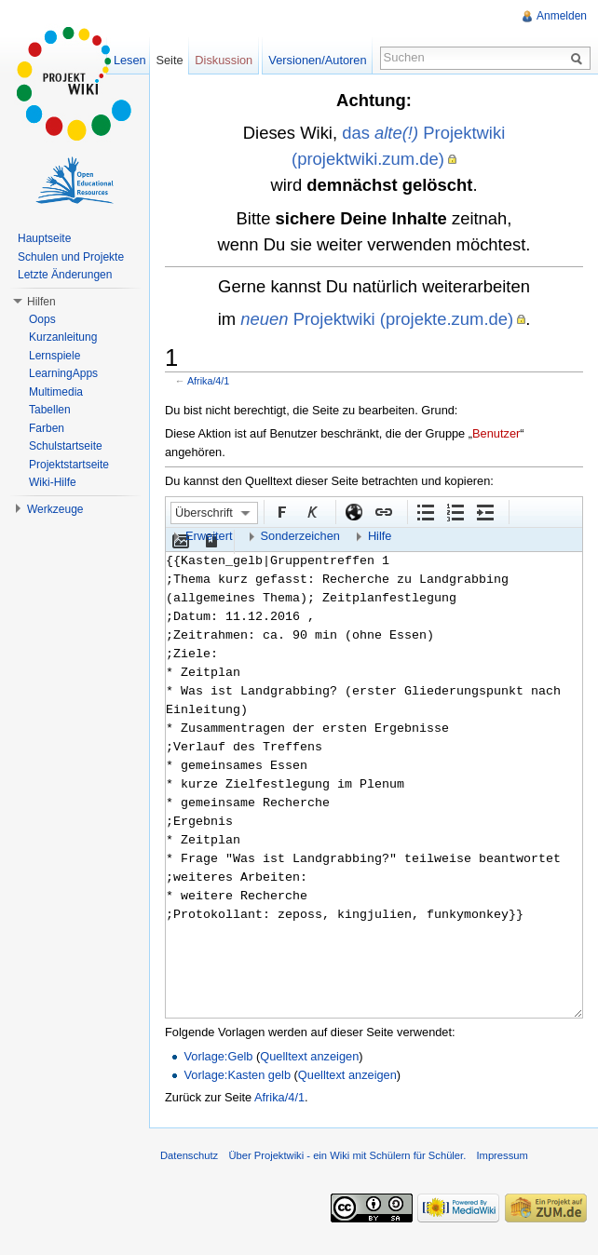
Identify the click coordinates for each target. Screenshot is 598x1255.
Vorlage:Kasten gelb (237, 1075)
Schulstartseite (65, 445)
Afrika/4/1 (208, 380)
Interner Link (383, 511)
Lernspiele (54, 355)
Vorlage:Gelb (217, 1056)
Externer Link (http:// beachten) (353, 511)
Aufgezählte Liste (425, 511)
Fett (281, 511)
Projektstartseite (69, 464)
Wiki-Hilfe (52, 482)
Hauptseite (44, 238)
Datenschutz (189, 1155)
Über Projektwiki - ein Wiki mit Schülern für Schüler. (347, 1155)
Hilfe (380, 536)
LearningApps (63, 373)
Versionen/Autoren (317, 60)
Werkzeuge (55, 509)
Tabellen (50, 409)
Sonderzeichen (300, 536)
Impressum (501, 1155)
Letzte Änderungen (65, 274)
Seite (169, 60)
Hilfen (41, 301)
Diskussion (223, 60)
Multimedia (56, 391)
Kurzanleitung (63, 337)
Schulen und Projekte (71, 256)
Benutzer (496, 433)
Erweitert (209, 536)
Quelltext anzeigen (309, 1056)
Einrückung (484, 511)
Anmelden (562, 15)
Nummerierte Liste (454, 511)
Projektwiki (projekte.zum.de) (376, 319)
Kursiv (311, 511)
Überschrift (204, 513)
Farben (46, 428)
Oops (42, 319)
